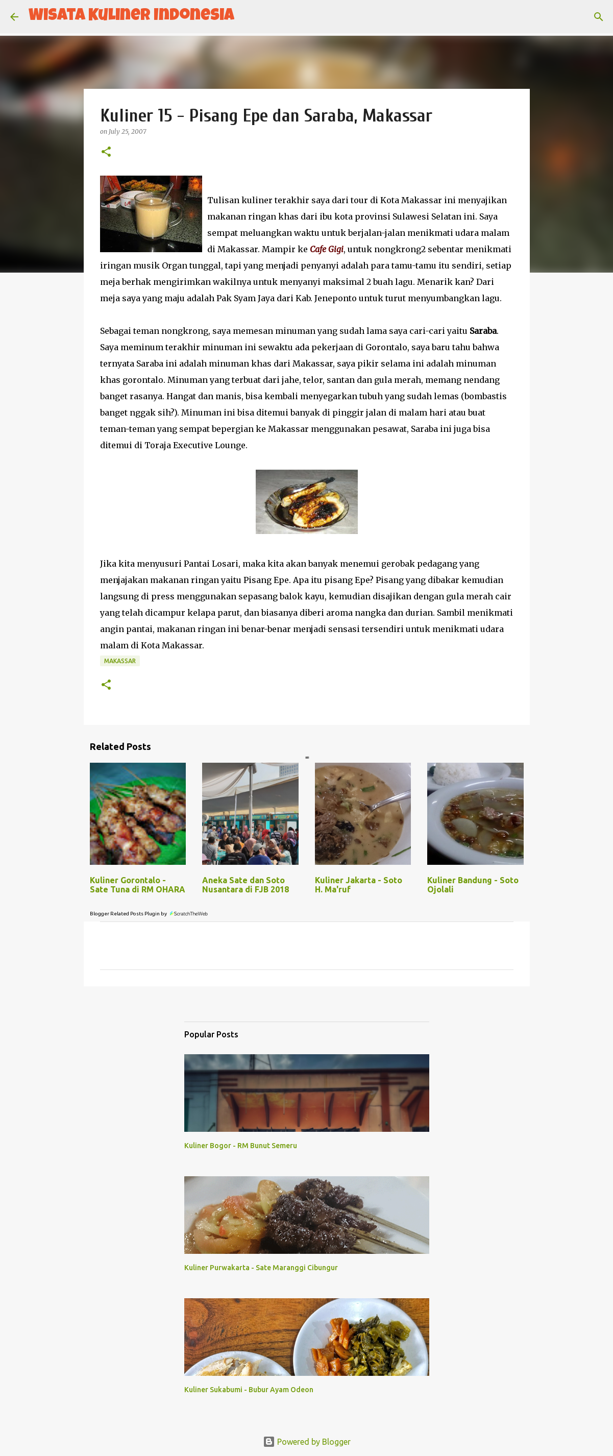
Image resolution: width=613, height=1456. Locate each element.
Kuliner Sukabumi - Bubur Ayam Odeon (248, 1390)
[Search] (248, 17)
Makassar (120, 661)
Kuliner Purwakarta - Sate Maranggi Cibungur (261, 1268)
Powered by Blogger (307, 1441)
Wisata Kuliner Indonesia (131, 16)
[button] (106, 152)
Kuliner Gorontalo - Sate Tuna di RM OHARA (137, 885)
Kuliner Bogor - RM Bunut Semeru (240, 1146)
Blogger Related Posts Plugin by (149, 913)
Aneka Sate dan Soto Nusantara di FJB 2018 (245, 885)
